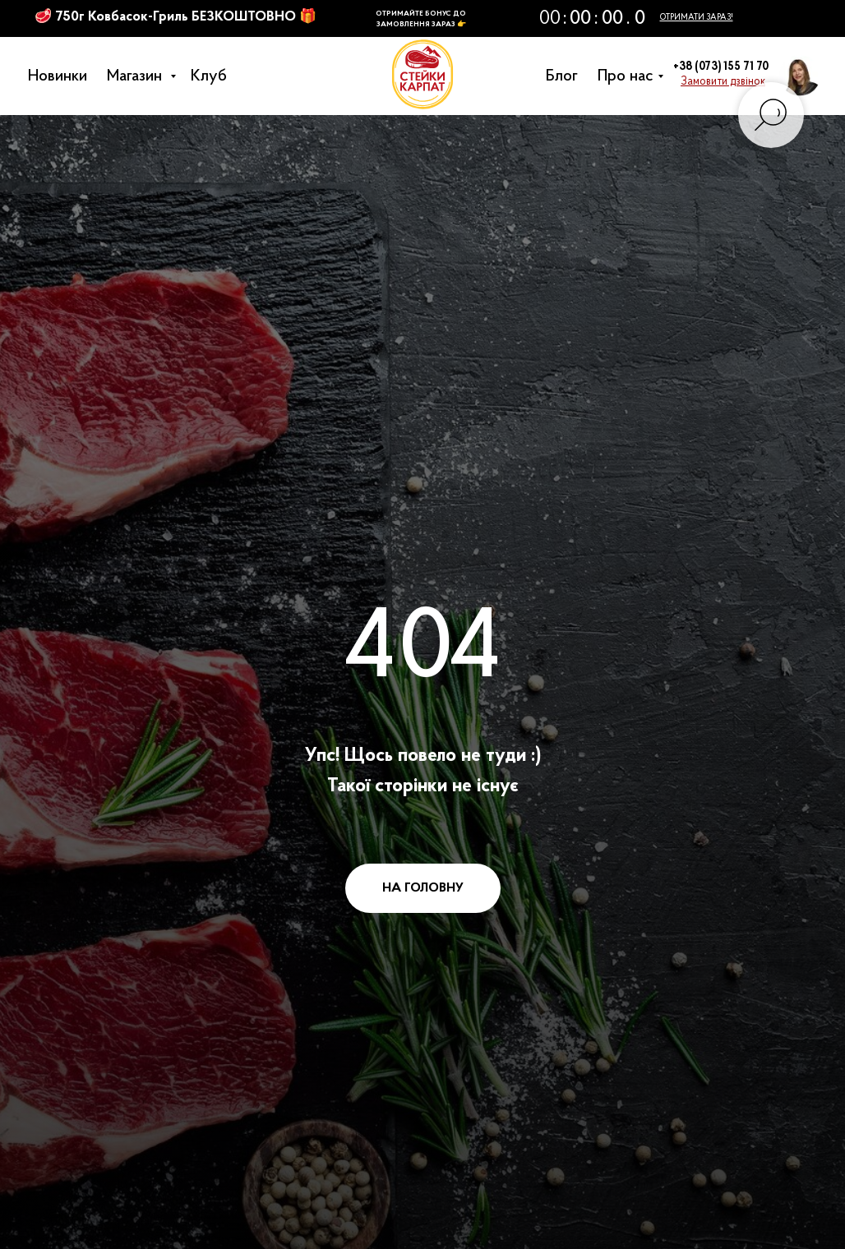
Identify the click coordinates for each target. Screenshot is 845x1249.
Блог (566, 76)
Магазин (140, 76)
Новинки (61, 76)
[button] (723, 82)
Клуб (213, 76)
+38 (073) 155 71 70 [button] (721, 67)
